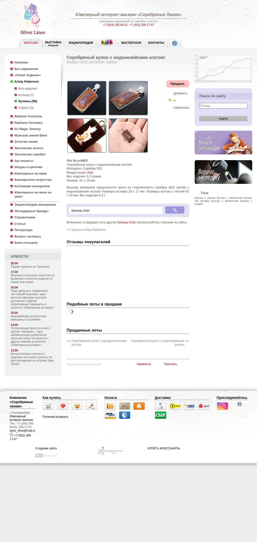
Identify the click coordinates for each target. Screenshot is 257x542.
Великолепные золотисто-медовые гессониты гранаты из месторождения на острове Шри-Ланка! (32, 359)
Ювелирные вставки (30, 173)
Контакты (156, 43)
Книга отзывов (26, 242)
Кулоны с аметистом (229, 197)
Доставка (163, 398)
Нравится (144, 364)
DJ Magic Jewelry (27, 129)
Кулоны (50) (27, 101)
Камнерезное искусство (33, 179)
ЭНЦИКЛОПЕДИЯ (81, 43)
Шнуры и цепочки (28, 167)
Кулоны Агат (126, 222)
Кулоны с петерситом (225, 200)
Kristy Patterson (26, 81)
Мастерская (131, 43)
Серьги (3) (26, 107)
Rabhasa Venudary (28, 122)
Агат (90, 172)
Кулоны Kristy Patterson (88, 229)
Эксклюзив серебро (30, 154)
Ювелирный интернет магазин (21, 418)
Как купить (52, 398)
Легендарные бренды (31, 211)
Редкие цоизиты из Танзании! (30, 266)
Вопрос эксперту (27, 236)
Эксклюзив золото (28, 148)
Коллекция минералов (32, 186)
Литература (23, 230)
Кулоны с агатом (205, 197)
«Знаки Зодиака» (27, 75)
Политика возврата (55, 416)
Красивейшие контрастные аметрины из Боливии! (28, 318)
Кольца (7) (26, 95)
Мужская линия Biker (30, 135)
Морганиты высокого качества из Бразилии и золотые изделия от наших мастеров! (32, 279)
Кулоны (112, 62)
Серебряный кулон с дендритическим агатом (99, 343)
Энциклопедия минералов (35, 204)
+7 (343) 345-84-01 (115, 25)
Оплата (111, 398)
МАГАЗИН (31, 43)
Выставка (53, 44)
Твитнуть (170, 364)
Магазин (72, 62)
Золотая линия (26, 141)
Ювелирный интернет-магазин (106, 14)
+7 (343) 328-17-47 (141, 25)
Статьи (19, 224)
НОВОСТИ (19, 256)
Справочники (24, 217)
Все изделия (27, 88)
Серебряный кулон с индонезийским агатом (157, 343)
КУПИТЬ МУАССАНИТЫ (164, 448)
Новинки (21, 62)
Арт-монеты (23, 161)
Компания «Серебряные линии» (21, 402)
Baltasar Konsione (28, 116)
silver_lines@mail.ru (22, 430)
